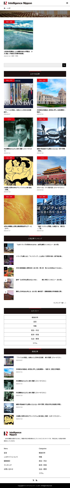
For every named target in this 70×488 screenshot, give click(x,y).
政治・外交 (35, 330)
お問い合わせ (8, 469)
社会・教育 (35, 339)
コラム (35, 343)
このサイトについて (11, 457)
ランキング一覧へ (58, 303)
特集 (35, 326)
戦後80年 (35, 317)
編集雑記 (7, 461)
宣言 (35, 321)
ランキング (8, 465)
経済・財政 (35, 334)
